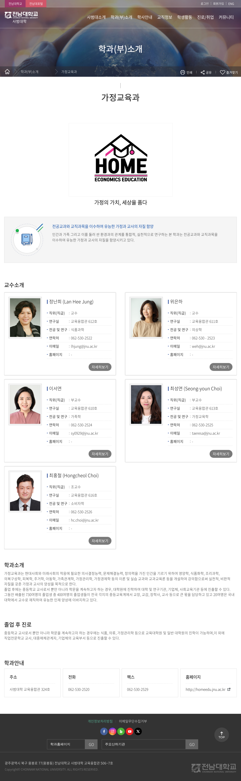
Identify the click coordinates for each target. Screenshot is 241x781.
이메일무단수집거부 (133, 721)
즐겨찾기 (232, 72)
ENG (231, 3)
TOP (222, 737)
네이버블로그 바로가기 (121, 731)
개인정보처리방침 (100, 721)
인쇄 (189, 72)
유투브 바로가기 (129, 731)
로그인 (205, 3)
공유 (209, 72)
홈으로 (7, 71)
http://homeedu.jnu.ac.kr (205, 689)
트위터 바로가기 (138, 731)
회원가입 (218, 3)
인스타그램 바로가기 (112, 731)
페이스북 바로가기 (104, 731)
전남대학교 (15, 3)
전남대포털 (36, 3)
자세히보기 (100, 366)
